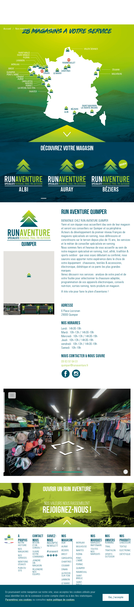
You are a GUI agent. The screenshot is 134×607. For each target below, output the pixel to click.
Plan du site (22, 569)
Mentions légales (23, 563)
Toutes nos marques (95, 551)
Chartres (66, 562)
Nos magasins (22, 29)
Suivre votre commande (37, 554)
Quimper (80, 566)
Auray (64, 547)
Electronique (125, 550)
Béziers (65, 550)
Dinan (64, 570)
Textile (123, 547)
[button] (29, 275)
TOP (67, 524)
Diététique (125, 554)
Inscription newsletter (52, 544)
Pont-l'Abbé (81, 558)
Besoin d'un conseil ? (37, 545)
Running (109, 543)
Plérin (79, 554)
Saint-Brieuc (79, 574)
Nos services (22, 556)
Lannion (65, 580)
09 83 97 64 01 (69, 361)
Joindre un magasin (36, 563)
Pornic (79, 562)
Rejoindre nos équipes (37, 571)
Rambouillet (81, 570)
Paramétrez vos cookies (18, 599)
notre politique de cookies (61, 599)
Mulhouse (81, 547)
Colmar (65, 566)
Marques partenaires (96, 544)
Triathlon (110, 550)
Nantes (79, 550)
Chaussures (125, 543)
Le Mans (65, 584)
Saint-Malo (79, 581)
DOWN (67, 131)
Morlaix (80, 543)
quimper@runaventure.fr (74, 365)
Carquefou (66, 558)
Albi (63, 543)
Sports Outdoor (109, 555)
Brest (64, 554)
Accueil (7, 29)
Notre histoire (22, 544)
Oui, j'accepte (115, 597)
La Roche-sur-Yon (66, 574)
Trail (107, 547)
